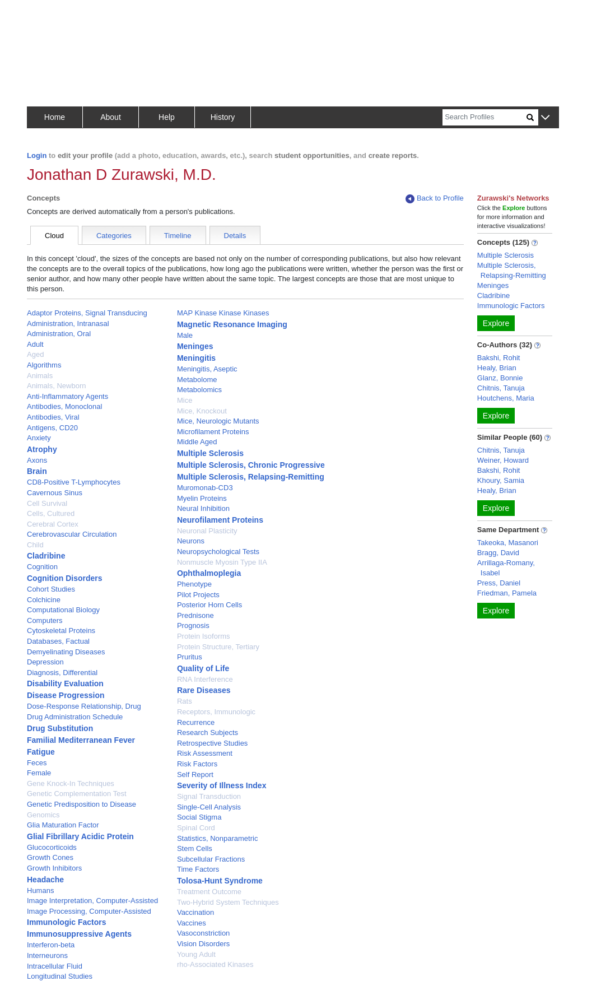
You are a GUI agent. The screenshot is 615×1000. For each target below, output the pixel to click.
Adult (35, 344)
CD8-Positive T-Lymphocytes (73, 482)
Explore (496, 323)
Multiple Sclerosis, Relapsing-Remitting (250, 476)
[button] (545, 118)
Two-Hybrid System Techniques (228, 902)
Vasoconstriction (203, 933)
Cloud (54, 235)
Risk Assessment (204, 753)
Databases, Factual (58, 641)
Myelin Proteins (202, 498)
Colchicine (43, 600)
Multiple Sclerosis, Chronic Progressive (251, 465)
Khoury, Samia (500, 480)
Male (185, 335)
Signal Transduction (209, 796)
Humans (40, 890)
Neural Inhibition (203, 508)
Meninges (195, 346)
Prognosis (193, 625)
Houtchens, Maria (505, 398)
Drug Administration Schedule (75, 717)
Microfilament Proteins (213, 431)
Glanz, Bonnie (500, 378)
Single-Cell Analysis (209, 807)
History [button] (223, 117)
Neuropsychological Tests (218, 551)
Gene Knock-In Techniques (70, 783)
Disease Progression (66, 695)
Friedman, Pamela (507, 593)
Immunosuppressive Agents (79, 933)
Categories (114, 235)
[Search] (484, 117)
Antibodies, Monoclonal (64, 406)
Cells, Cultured (50, 513)
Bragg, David (498, 552)
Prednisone (195, 615)
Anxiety (39, 438)
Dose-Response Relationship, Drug (84, 706)
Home (54, 117)
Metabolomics (199, 389)
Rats (184, 701)
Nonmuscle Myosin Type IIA (222, 562)
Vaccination (195, 912)
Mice (184, 400)
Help (167, 117)
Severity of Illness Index (222, 785)
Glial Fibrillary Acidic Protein (80, 836)
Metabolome (197, 379)
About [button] (110, 117)
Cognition (42, 566)
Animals (40, 375)
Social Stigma (199, 817)
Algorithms (44, 365)
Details (235, 235)
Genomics (43, 815)
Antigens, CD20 (52, 428)
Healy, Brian (496, 368)
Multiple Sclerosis (210, 453)
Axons (37, 460)
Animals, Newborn (56, 386)
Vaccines (191, 923)
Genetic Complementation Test (77, 793)
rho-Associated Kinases (215, 964)
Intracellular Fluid (54, 966)
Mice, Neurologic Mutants (218, 421)
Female (39, 773)
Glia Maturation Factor (63, 825)
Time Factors (198, 869)
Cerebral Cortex (52, 524)
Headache (45, 879)
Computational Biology (63, 610)
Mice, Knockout (202, 411)
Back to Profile (435, 198)
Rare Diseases (204, 690)
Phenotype (194, 584)
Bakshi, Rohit (498, 358)
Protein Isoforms (203, 636)
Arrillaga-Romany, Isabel (506, 568)
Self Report (195, 774)
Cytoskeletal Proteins (61, 630)
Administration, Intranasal (68, 323)
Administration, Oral (59, 333)
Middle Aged (197, 442)
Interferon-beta (50, 945)
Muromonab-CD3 (205, 487)
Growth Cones (50, 857)
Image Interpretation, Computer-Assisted (92, 900)
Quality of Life (203, 668)
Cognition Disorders (64, 578)
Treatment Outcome (209, 891)
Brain (37, 471)
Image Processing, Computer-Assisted (89, 911)
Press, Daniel (498, 583)
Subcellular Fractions (211, 859)
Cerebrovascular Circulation (72, 534)
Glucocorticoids (52, 847)
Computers (45, 620)
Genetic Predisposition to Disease (81, 804)
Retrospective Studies (212, 743)
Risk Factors (197, 764)
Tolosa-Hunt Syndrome (220, 880)
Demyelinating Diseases (66, 652)
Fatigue (41, 751)
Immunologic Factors (66, 922)
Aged (35, 354)
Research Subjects (207, 732)
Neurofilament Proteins (220, 519)
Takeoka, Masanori (507, 542)
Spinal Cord (196, 828)
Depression (45, 662)
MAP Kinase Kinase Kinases (223, 313)
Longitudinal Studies (59, 976)
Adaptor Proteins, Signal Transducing (87, 313)
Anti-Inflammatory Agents (67, 396)
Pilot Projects (198, 594)
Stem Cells (194, 848)
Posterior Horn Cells (209, 605)
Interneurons (47, 955)
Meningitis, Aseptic (207, 369)
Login (36, 155)
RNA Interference (205, 679)
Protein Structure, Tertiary (218, 647)
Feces (36, 763)
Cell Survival (47, 503)
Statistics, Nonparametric (217, 838)
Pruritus (189, 657)
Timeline (178, 235)
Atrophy (42, 449)
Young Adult (196, 954)
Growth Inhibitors (54, 868)
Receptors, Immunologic (216, 712)
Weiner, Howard (503, 460)
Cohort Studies (51, 589)
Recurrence (196, 722)
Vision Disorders (203, 943)
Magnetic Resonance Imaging (232, 324)
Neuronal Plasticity (207, 531)
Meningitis (196, 358)
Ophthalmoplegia (209, 573)
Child (35, 545)
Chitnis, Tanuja (501, 388)
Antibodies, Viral (53, 417)
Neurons (190, 541)
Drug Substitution (60, 728)
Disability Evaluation (65, 683)
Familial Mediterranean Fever (81, 740)
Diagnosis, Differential (62, 672)
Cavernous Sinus (54, 493)
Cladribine (46, 555)
